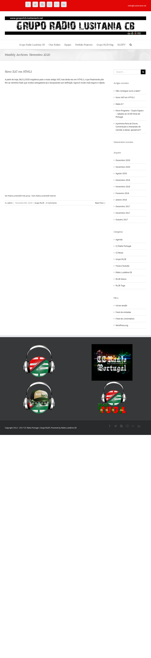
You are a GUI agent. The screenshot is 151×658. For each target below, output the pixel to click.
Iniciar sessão (121, 305)
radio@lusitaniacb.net (137, 5)
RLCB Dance (121, 279)
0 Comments (51, 203)
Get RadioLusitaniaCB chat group (17, 196)
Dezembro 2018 (123, 180)
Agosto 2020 (121, 173)
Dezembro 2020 (123, 160)
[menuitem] (34, 44)
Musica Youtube (122, 265)
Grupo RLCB (39, 203)
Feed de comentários (125, 318)
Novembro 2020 (123, 167)
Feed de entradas (123, 312)
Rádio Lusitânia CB (124, 272)
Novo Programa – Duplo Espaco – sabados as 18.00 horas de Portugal (130, 113)
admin (10, 203)
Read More (99, 203)
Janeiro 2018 (121, 199)
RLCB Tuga (120, 285)
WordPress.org (122, 325)
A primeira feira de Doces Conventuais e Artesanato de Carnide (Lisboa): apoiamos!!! (128, 126)
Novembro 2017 (123, 213)
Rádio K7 (120, 104)
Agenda (119, 239)
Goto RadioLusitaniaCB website (44, 196)
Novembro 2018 (123, 186)
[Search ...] (127, 72)
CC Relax (119, 252)
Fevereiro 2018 (122, 193)
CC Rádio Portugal (123, 246)
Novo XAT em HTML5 (18, 71)
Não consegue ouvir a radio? (128, 91)
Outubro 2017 (122, 219)
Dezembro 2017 (123, 206)
